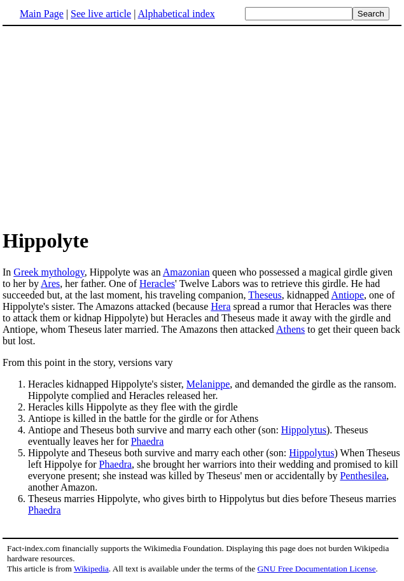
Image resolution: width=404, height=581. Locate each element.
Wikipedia (91, 568)
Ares (50, 283)
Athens (290, 329)
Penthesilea (363, 475)
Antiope (347, 295)
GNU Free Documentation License (316, 568)
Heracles (157, 283)
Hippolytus (303, 429)
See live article (101, 13)
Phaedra (147, 441)
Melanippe (208, 384)
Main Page (42, 13)
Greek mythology (48, 272)
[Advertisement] (109, 127)
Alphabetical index (175, 13)
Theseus (264, 295)
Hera (220, 306)
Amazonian (186, 272)
